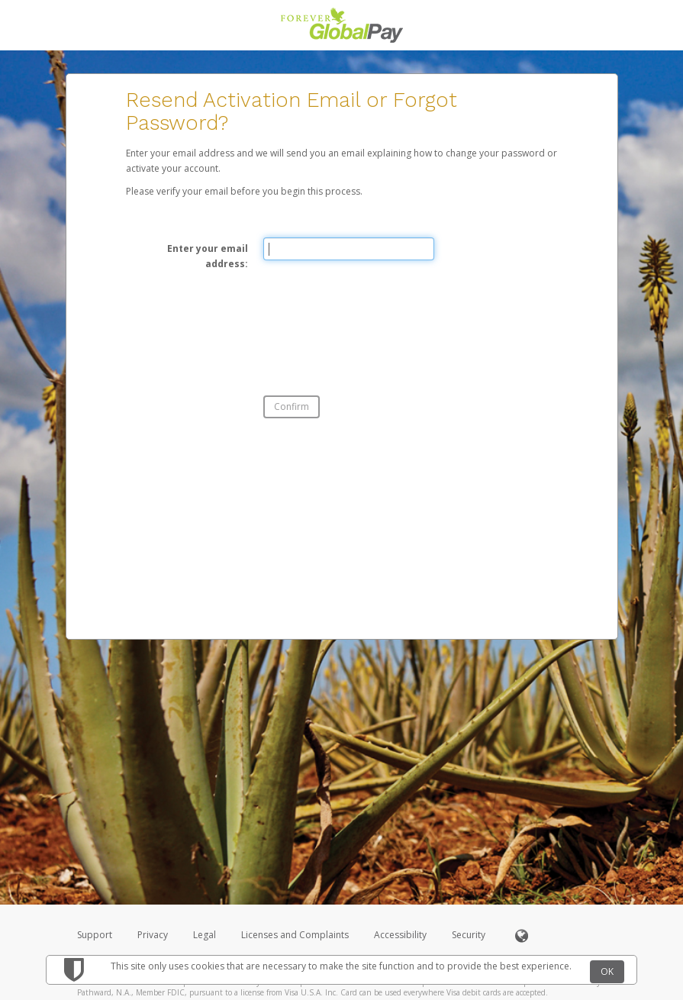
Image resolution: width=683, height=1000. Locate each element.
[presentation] (379, 320)
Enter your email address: (207, 256)
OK (607, 971)
